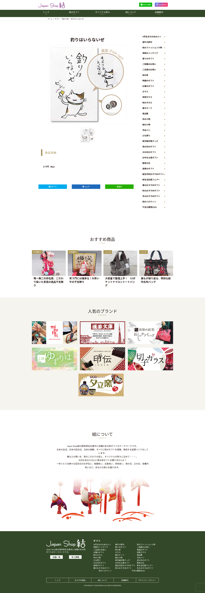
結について (102, 580)
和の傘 (145, 75)
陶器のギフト (148, 80)
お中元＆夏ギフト (150, 157)
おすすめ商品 (80, 580)
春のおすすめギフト (151, 185)
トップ (57, 580)
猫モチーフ (147, 108)
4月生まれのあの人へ (151, 36)
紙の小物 (146, 124)
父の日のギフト (149, 152)
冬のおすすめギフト (151, 196)
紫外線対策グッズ (150, 141)
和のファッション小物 (152, 47)
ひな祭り (146, 135)
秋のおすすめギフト (151, 190)
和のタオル (147, 102)
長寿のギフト (148, 168)
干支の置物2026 (149, 207)
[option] (87, 84)
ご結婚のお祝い (149, 64)
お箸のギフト (148, 86)
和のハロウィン (149, 201)
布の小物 (146, 119)
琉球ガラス (147, 97)
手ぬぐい (146, 130)
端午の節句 (147, 42)
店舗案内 (125, 580)
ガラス (145, 91)
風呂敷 (145, 113)
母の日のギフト (149, 146)
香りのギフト (148, 58)
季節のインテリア (150, 53)
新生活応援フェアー (151, 179)
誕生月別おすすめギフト (153, 174)
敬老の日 (146, 163)
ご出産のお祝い (149, 69)
